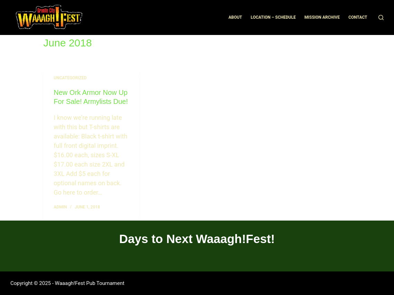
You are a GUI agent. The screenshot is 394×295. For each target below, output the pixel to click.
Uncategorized (70, 77)
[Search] (381, 17)
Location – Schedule (273, 17)
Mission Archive (322, 17)
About (235, 17)
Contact (357, 17)
